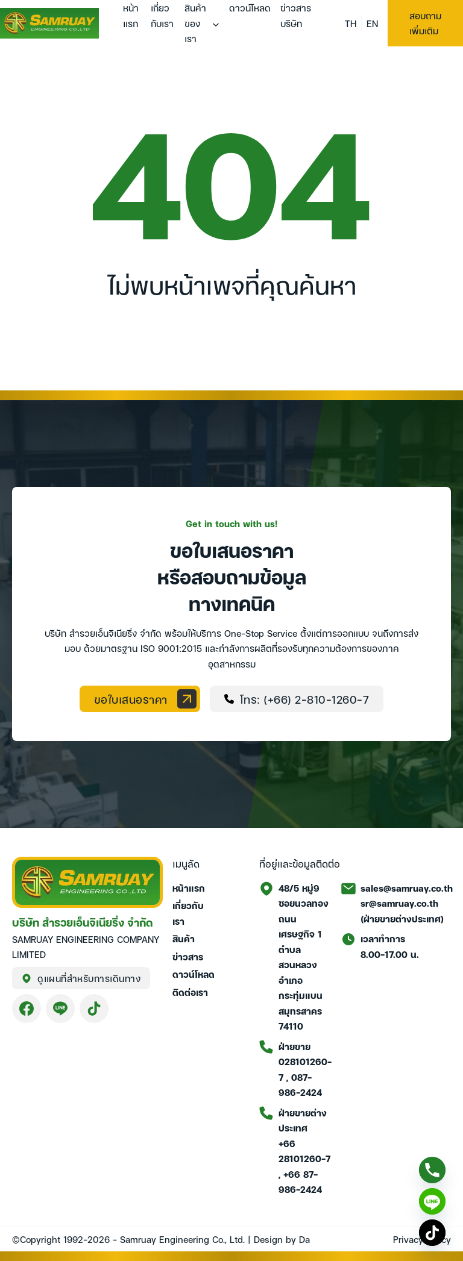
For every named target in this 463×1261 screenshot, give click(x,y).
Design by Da (282, 1239)
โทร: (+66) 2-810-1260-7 (297, 699)
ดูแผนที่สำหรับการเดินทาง (81, 978)
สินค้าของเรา (195, 22)
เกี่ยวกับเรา (162, 15)
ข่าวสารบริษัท (295, 15)
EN (372, 23)
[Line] (432, 1201)
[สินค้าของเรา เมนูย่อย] (215, 24)
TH (350, 23)
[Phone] (432, 1170)
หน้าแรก (131, 15)
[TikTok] (432, 1232)
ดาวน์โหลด (250, 7)
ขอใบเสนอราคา (145, 699)
